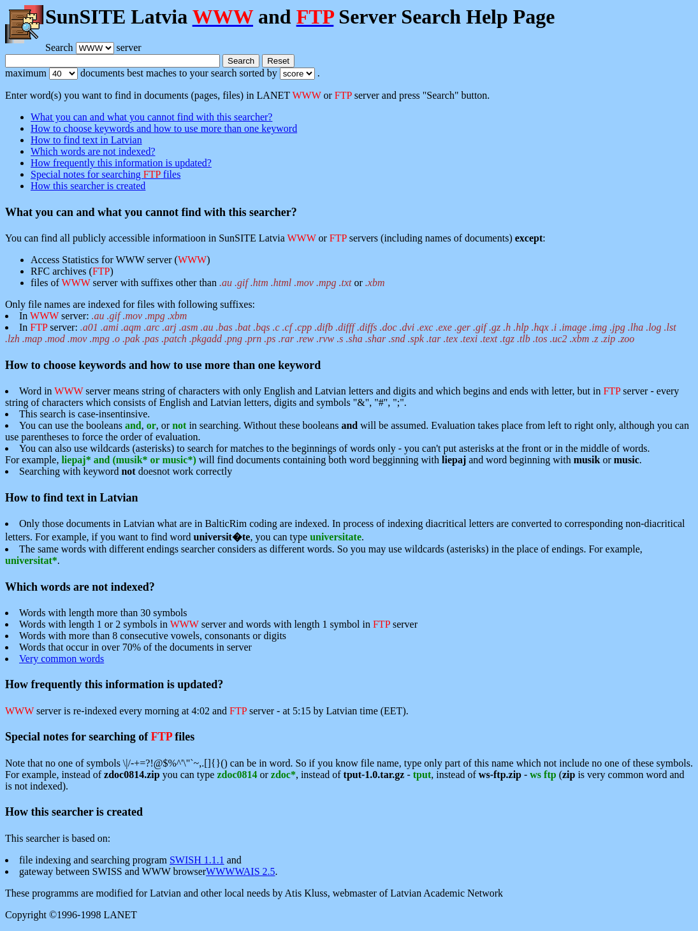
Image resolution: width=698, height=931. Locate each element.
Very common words (61, 658)
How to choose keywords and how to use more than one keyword (164, 128)
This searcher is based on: (57, 838)
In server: (340, 333)
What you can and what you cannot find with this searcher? (151, 117)
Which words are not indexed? (93, 151)
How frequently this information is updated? (121, 162)
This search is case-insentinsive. (84, 413)
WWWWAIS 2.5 (240, 871)
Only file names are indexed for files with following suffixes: (349, 310)
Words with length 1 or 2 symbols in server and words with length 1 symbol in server (218, 624)
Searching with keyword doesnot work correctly (125, 471)
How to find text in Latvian (86, 139)
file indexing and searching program (94, 860)
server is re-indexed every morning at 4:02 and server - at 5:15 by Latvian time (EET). (207, 710)
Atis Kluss (306, 893)
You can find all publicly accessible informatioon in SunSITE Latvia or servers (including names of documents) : (275, 238)
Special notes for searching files (105, 174)
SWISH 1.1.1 (197, 860)
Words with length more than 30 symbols (103, 612)
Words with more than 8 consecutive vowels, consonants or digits (152, 635)
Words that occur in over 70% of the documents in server (135, 647)
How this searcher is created (88, 185)
